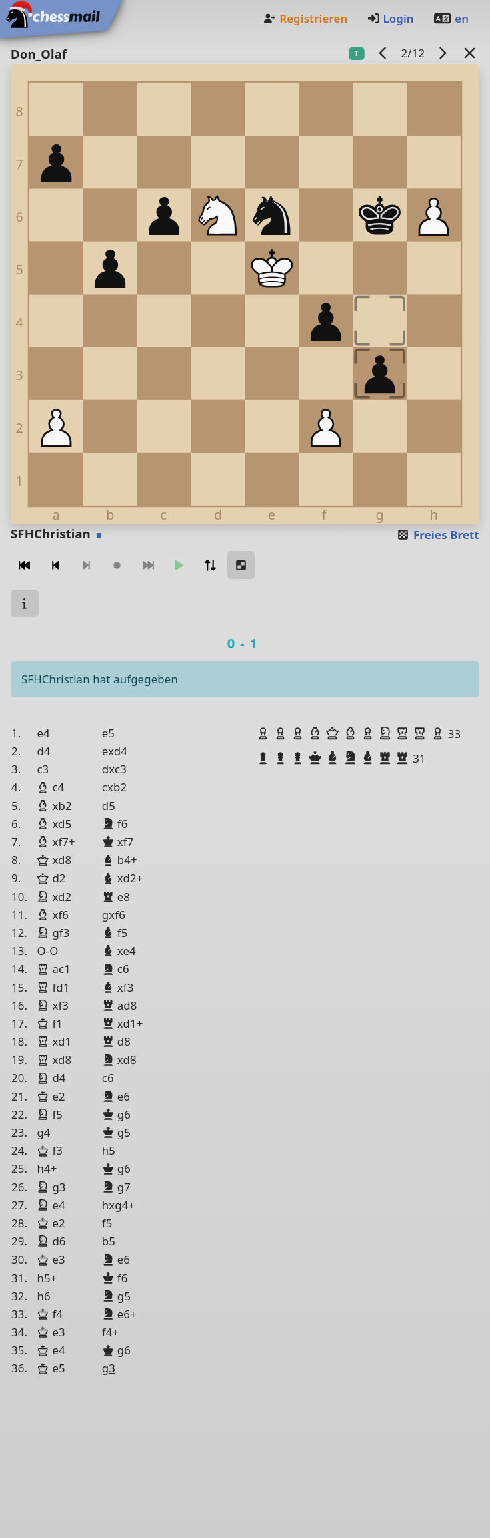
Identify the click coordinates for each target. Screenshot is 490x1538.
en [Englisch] (451, 18)
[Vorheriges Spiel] (383, 53)
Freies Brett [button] (437, 534)
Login (390, 18)
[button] (264, 733)
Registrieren (305, 18)
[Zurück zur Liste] (470, 53)
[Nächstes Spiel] (442, 53)
